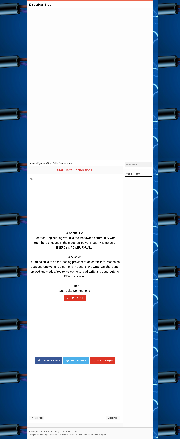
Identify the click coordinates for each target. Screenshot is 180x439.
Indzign (44, 435)
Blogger (102, 435)
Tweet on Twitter (76, 360)
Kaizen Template (69, 435)
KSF (80, 435)
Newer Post (37, 418)
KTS (85, 435)
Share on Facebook (48, 360)
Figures (33, 179)
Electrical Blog (40, 4)
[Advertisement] (90, 33)
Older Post (113, 418)
